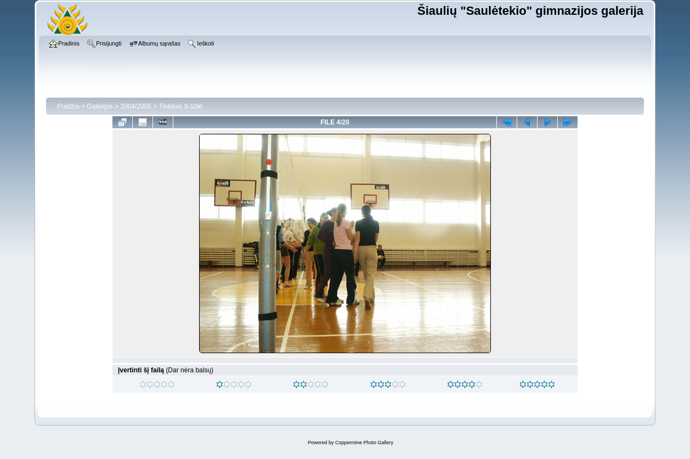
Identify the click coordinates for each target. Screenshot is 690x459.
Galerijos (99, 106)
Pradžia (68, 106)
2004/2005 (135, 106)
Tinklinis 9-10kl (180, 106)
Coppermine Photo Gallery (364, 442)
